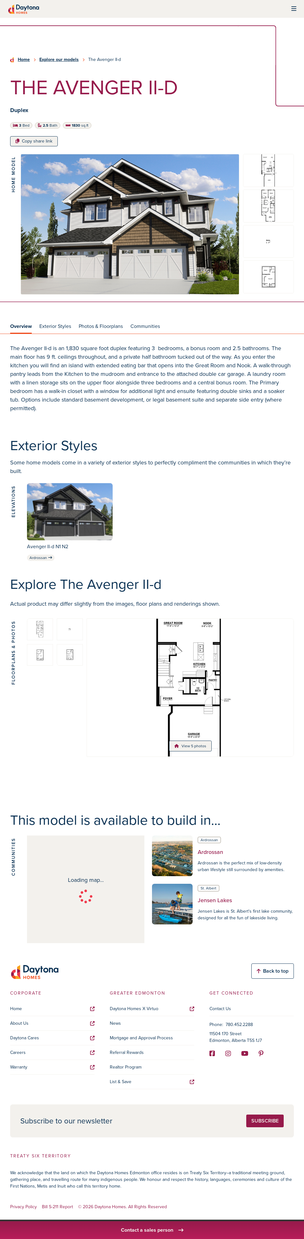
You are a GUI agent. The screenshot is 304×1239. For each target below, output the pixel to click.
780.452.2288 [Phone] (239, 1024)
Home (24, 59)
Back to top (272, 971)
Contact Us (220, 1008)
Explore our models (59, 59)
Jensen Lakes (215, 900)
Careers (52, 1052)
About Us (52, 1023)
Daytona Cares (52, 1038)
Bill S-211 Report (57, 1207)
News (115, 1023)
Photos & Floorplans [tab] (101, 326)
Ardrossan (41, 558)
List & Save (152, 1081)
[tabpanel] (152, 383)
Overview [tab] (21, 326)
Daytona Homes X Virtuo (152, 1008)
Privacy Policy (23, 1207)
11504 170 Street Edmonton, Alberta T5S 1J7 (235, 1037)
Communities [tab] (145, 326)
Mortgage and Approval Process (141, 1038)
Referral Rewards (127, 1052)
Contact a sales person (152, 1230)
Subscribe (265, 1120)
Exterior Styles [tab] (55, 326)
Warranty (52, 1067)
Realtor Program (126, 1067)
